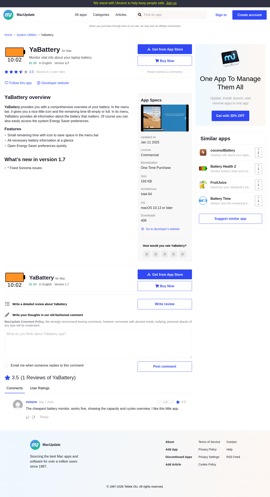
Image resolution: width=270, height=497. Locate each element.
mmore (31, 402)
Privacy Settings (208, 457)
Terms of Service (209, 442)
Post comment (164, 366)
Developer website (53, 83)
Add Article (173, 464)
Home (8, 35)
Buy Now (164, 60)
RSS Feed (233, 457)
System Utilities (27, 35)
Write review (165, 304)
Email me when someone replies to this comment (47, 365)
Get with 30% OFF (230, 116)
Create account (249, 15)
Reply (44, 417)
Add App (172, 449)
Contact (231, 442)
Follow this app (18, 83)
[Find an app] (139, 14)
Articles (120, 15)
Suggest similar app (230, 218)
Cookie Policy (207, 464)
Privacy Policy (207, 449)
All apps (81, 15)
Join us (171, 3)
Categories (101, 15)
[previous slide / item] (144, 118)
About (170, 442)
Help (229, 449)
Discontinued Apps (179, 457)
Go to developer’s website (160, 229)
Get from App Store (164, 49)
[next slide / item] (186, 118)
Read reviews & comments (164, 72)
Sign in (220, 15)
